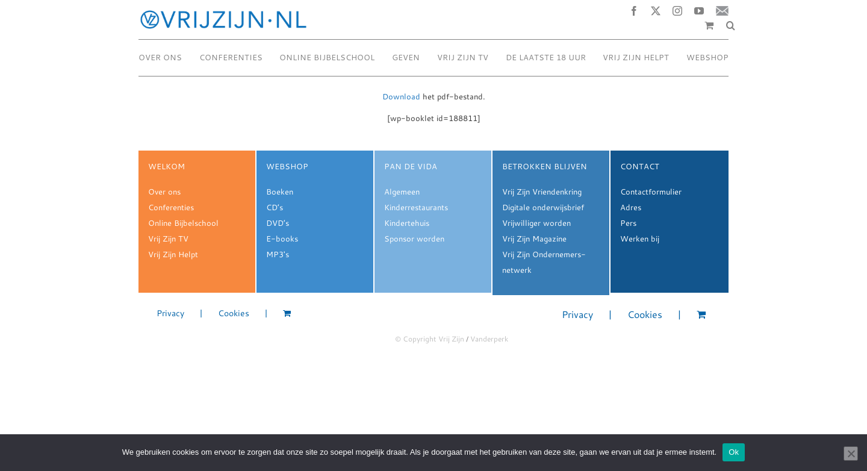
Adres (630, 207)
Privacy (170, 313)
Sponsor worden (414, 238)
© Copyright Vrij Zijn (429, 339)
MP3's (277, 254)
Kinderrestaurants (416, 207)
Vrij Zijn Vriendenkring (542, 191)
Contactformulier (651, 191)
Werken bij (639, 238)
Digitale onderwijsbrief (543, 207)
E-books (282, 238)
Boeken (279, 191)
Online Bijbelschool (183, 222)
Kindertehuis (406, 222)
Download (401, 96)
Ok (734, 452)
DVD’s (277, 222)
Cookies (233, 313)
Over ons (164, 191)
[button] (730, 25)
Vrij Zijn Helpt (173, 254)
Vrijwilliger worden (536, 222)
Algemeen (402, 191)
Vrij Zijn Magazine (534, 238)
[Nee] (851, 453)
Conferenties (171, 207)
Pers (628, 222)
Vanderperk (489, 339)
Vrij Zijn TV (168, 238)
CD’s (274, 207)
